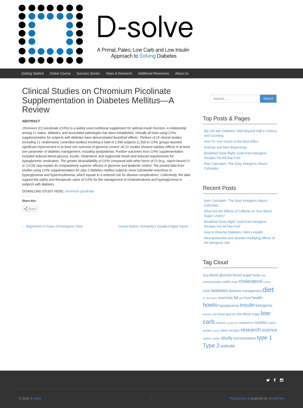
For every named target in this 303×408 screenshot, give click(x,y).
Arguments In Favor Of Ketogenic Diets (52, 226)
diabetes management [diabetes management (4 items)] (245, 291)
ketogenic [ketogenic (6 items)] (264, 305)
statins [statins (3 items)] (207, 338)
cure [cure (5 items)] (206, 291)
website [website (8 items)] (227, 345)
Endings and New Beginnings (225, 147)
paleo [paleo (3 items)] (272, 323)
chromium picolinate (79, 191)
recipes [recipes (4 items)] (234, 330)
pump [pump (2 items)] (216, 330)
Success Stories (88, 73)
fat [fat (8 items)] (235, 297)
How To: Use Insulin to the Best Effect (231, 141)
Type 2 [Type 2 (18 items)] (211, 345)
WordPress (276, 398)
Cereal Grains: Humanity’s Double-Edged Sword (155, 226)
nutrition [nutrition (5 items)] (261, 323)
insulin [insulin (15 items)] (247, 305)
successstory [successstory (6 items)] (244, 338)
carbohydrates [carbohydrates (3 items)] (212, 282)
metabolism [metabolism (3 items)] (246, 323)
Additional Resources (153, 73)
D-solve (35, 398)
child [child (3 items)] (234, 282)
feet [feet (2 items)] (241, 298)
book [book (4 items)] (256, 275)
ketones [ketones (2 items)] (207, 314)
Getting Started (33, 73)
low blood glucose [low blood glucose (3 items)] (224, 314)
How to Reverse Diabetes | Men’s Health (233, 232)
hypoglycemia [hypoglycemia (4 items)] (229, 305)
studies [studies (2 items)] (216, 338)
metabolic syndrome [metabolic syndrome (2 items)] (227, 322)
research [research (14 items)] (250, 330)
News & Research (119, 73)
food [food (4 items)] (247, 298)
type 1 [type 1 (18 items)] (264, 337)
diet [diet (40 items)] (268, 289)
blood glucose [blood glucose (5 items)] (220, 275)
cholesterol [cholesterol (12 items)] (250, 281)
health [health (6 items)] (257, 298)
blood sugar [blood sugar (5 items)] (242, 275)
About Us (182, 73)
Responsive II (240, 398)
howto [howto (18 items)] (210, 305)
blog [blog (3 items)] (206, 275)
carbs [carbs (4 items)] (226, 282)
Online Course (60, 73)
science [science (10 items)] (270, 329)
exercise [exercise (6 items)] (225, 298)
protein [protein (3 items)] (207, 330)
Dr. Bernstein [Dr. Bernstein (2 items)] (210, 298)
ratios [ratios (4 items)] (224, 330)
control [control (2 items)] (267, 282)
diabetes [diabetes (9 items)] (219, 290)
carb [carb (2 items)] (263, 275)
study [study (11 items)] (227, 337)
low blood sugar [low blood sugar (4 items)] (248, 314)
